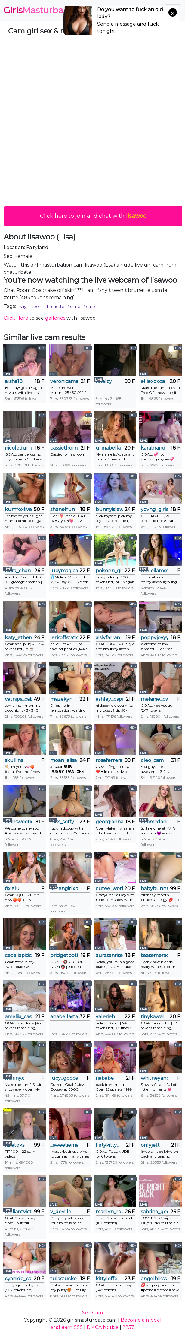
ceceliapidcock (18, 955)
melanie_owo (154, 699)
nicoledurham (18, 448)
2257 (128, 1327)
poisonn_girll (109, 571)
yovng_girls (154, 509)
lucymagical (64, 571)
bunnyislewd (109, 509)
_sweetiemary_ (64, 1145)
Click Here (16, 318)
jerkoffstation (64, 637)
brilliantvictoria (18, 1212)
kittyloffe (106, 1279)
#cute (89, 306)
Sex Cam (92, 1313)
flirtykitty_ (107, 1145)
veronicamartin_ (64, 381)
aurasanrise (109, 955)
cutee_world (109, 888)
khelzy (104, 381)
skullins (14, 760)
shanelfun (62, 509)
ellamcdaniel (154, 822)
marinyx (14, 1078)
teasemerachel (154, 955)
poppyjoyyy (154, 637)
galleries (55, 318)
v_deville (60, 1212)
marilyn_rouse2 (109, 1212)
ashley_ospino (109, 699)
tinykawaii (152, 1016)
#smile (73, 306)
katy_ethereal (18, 637)
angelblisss (154, 1279)
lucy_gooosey (64, 1078)
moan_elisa (63, 760)
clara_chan (18, 571)
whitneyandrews (154, 1078)
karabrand (153, 448)
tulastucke (63, 1279)
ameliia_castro (18, 1016)
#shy (21, 306)
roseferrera (109, 760)
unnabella (108, 448)
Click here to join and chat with (93, 216)
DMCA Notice (103, 1327)
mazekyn (61, 699)
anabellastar (64, 1016)
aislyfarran (108, 637)
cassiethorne (64, 448)
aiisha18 (14, 381)
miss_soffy (62, 822)
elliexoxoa (153, 381)
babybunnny (154, 888)
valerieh (105, 1016)
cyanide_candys (18, 1279)
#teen (35, 306)
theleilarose (154, 571)
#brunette (54, 306)
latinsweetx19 (18, 822)
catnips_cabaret (18, 699)
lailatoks (14, 1145)
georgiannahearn (109, 822)
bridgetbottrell (64, 955)
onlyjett (150, 1145)
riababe (105, 1078)
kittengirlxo (64, 888)
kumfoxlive (18, 509)
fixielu (12, 888)
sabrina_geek (154, 1212)
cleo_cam (152, 760)
